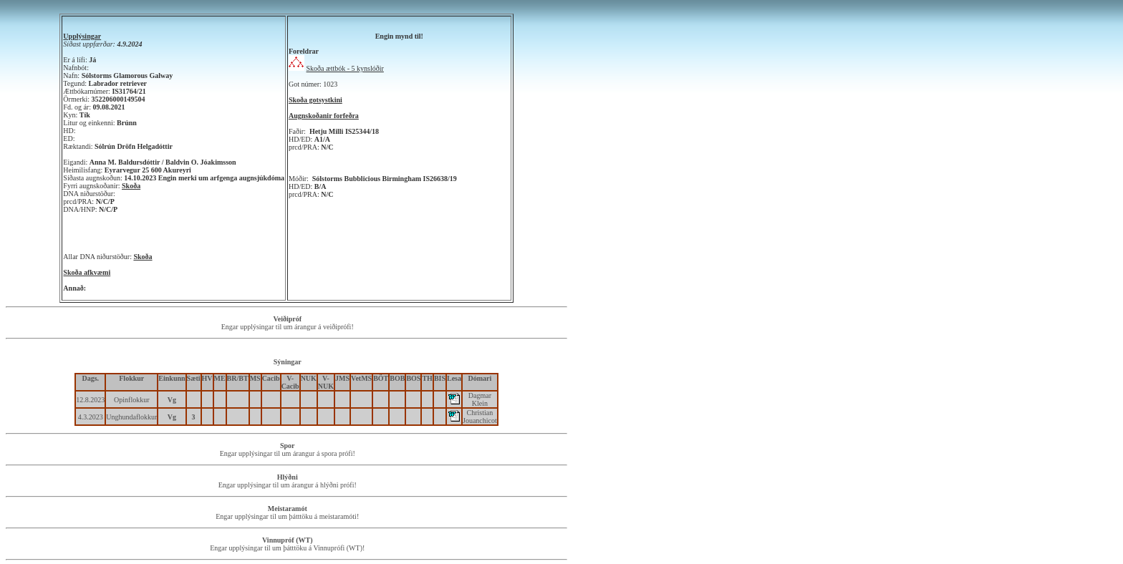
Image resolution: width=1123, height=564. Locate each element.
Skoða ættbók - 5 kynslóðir (345, 68)
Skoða (131, 186)
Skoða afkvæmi (86, 272)
